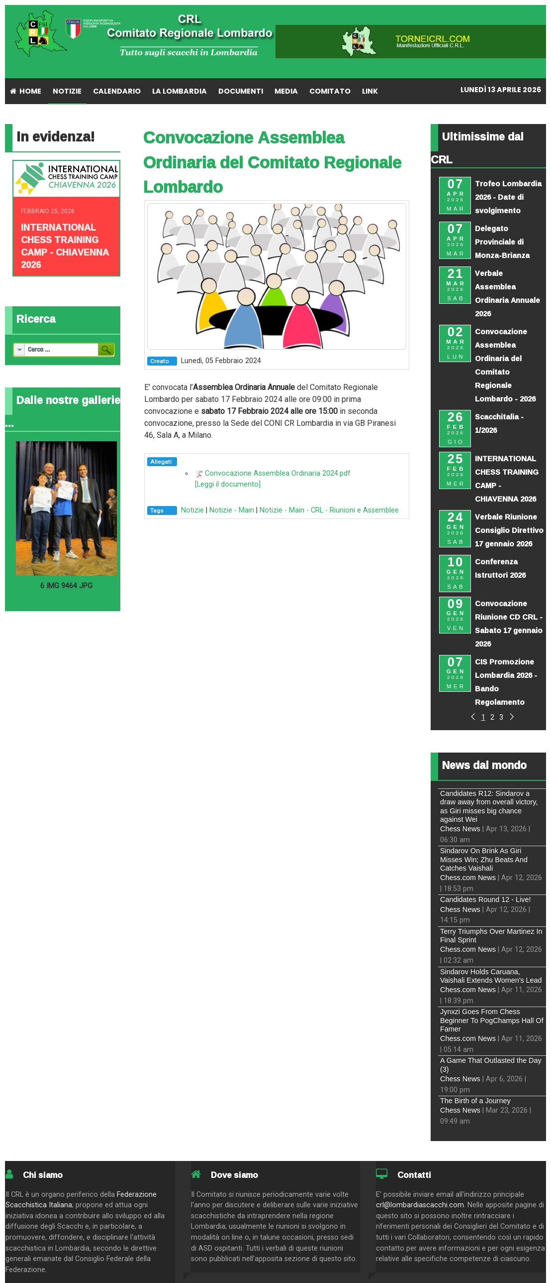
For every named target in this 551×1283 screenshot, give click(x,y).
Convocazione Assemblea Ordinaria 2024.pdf (278, 473)
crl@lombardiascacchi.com (420, 1205)
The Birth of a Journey (475, 1101)
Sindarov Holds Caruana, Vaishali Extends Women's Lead (491, 976)
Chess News (460, 829)
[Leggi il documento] (228, 484)
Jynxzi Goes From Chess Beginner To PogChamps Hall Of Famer (492, 1020)
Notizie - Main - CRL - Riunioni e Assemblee (329, 510)
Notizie (192, 510)
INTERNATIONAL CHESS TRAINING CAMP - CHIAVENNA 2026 (65, 246)
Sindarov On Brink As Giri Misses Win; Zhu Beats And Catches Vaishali (484, 859)
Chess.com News (468, 878)
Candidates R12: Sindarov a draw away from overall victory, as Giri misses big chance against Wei (489, 806)
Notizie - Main (231, 510)
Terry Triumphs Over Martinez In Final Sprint (491, 935)
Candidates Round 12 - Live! (485, 899)
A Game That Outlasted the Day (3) (491, 1064)
